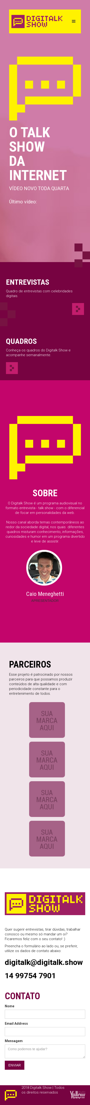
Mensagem (14, 1041)
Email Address (16, 1023)
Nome (9, 1006)
